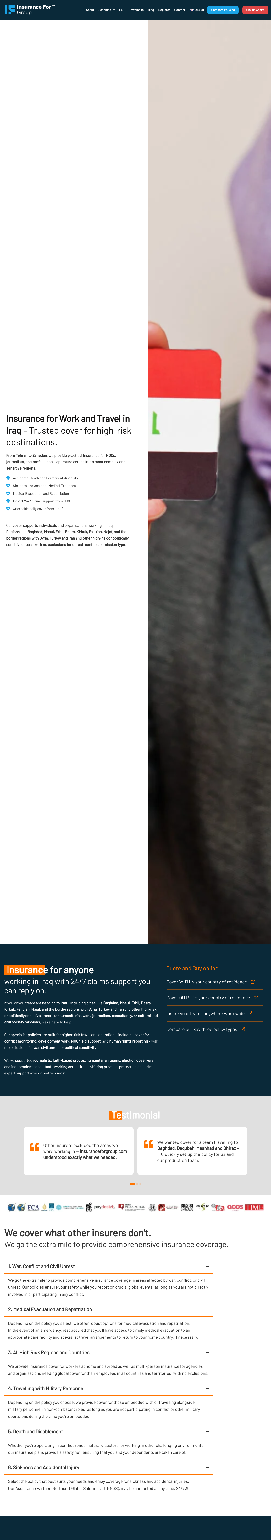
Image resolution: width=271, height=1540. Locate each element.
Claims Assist (255, 10)
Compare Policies (223, 10)
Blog (151, 10)
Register (164, 10)
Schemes (107, 10)
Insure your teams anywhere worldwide (205, 1013)
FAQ (121, 10)
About (90, 10)
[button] (197, 10)
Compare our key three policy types (201, 1029)
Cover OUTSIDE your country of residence (208, 997)
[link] (79, 1151)
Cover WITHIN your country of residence (206, 981)
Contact (179, 10)
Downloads (136, 10)
